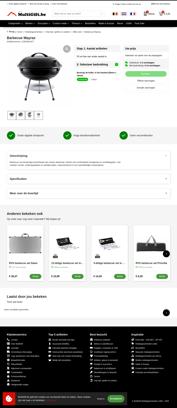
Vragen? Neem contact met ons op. (127, 4)
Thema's (75, 23)
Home (19, 32)
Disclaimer (13, 380)
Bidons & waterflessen (101, 343)
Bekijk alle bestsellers (59, 360)
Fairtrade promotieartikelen (145, 372)
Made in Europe (140, 364)
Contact (12, 339)
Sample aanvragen (146, 88)
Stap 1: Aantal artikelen (92, 48)
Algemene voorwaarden (19, 368)
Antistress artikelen (100, 339)
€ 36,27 (13, 276)
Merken (29, 23)
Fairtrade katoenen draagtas (62, 347)
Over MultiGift (15, 343)
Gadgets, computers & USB (104, 347)
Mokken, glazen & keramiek (104, 360)
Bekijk (35, 276)
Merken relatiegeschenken (144, 360)
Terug (12, 31)
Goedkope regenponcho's (103, 351)
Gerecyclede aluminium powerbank (65, 351)
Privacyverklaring (16, 376)
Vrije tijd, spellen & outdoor (58, 32)
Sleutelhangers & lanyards (103, 372)
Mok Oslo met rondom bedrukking (65, 355)
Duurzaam (43, 23)
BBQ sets (77, 32)
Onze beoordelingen (156, 4)
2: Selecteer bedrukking (97, 64)
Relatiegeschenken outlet (144, 343)
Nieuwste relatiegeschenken (145, 351)
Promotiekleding (99, 355)
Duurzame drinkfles (58, 343)
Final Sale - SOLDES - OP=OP (146, 339)
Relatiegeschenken (34, 32)
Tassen (95, 376)
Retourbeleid (14, 364)
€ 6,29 (139, 276)
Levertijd (12, 347)
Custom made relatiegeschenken (147, 368)
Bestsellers (138, 347)
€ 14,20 (97, 276)
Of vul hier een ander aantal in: (92, 56)
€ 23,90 (55, 276)
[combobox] (76, 13)
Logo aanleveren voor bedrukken (23, 355)
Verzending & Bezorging (19, 351)
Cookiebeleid (14, 372)
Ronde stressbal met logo (61, 339)
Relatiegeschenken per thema (146, 355)
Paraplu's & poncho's (101, 364)
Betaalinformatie (16, 360)
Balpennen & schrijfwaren (103, 368)
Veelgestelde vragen (18, 384)
